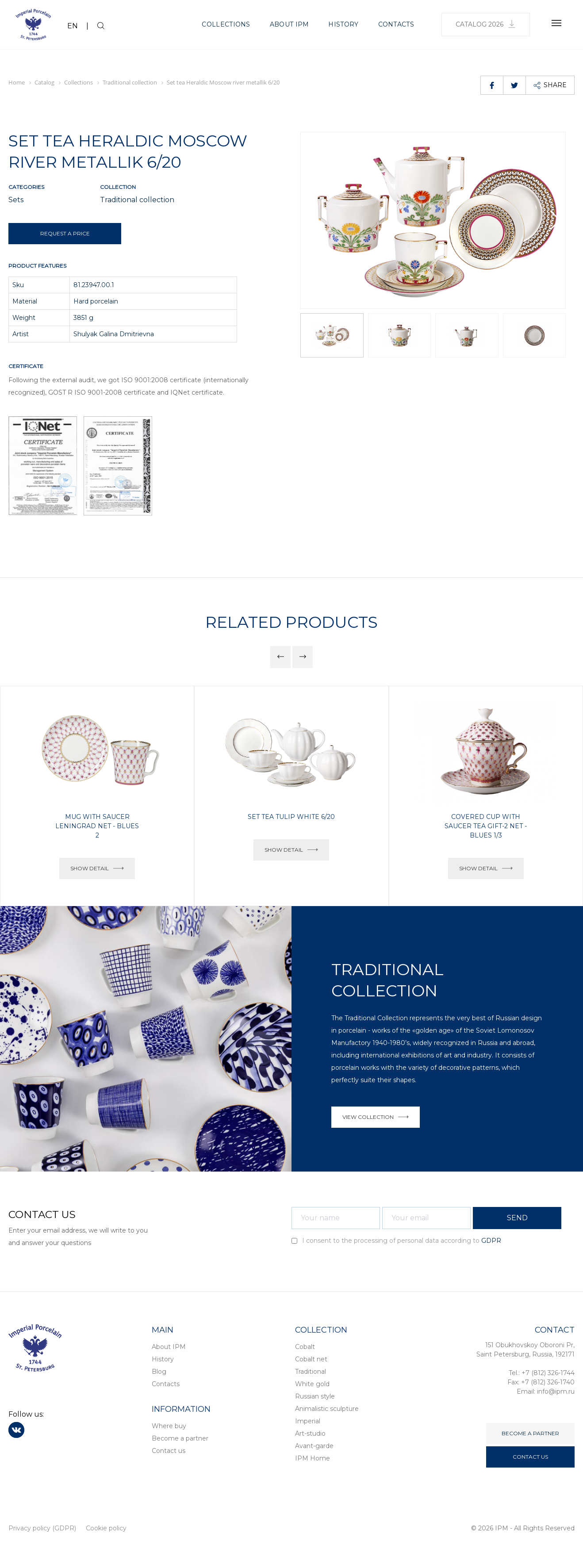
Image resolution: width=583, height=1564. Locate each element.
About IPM (289, 24)
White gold (312, 1384)
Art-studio (310, 1433)
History (343, 24)
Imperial (307, 1421)
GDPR (491, 1241)
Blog (159, 1372)
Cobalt (305, 1347)
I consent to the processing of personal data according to (396, 1241)
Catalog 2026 (486, 24)
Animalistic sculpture (327, 1409)
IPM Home (312, 1458)
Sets (15, 200)
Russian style (315, 1396)
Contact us (168, 1451)
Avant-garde (314, 1446)
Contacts (396, 24)
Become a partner (180, 1438)
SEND (517, 1218)
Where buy (169, 1426)
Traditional (310, 1372)
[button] (555, 220)
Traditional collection (137, 200)
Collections (226, 24)
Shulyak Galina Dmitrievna (113, 334)
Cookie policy (106, 1528)
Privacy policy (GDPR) (42, 1528)
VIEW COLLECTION (375, 1117)
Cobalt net (311, 1359)
